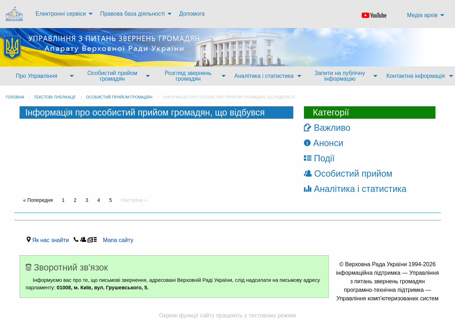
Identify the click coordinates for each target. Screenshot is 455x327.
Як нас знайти (52, 240)
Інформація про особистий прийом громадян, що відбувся (229, 97)
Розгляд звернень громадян (188, 76)
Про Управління (36, 76)
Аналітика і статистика (264, 76)
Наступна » (134, 200)
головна (15, 97)
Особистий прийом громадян (112, 76)
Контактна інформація (415, 76)
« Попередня (38, 200)
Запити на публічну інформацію (340, 76)
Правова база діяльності (132, 14)
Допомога (192, 14)
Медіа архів (422, 15)
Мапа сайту (116, 240)
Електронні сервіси (61, 14)
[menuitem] (15, 14)
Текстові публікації (54, 97)
